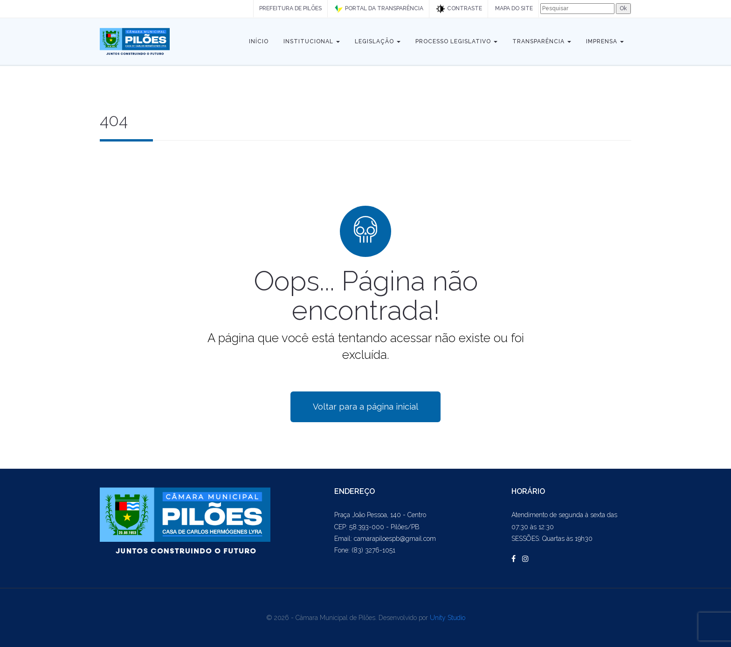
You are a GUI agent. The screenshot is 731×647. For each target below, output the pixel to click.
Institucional (311, 41)
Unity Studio (447, 617)
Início (259, 41)
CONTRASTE (459, 9)
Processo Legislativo (456, 41)
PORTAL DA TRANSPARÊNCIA (379, 9)
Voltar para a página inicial (365, 406)
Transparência (541, 41)
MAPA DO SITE (514, 8)
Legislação (377, 41)
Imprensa (605, 41)
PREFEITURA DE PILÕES (290, 8)
